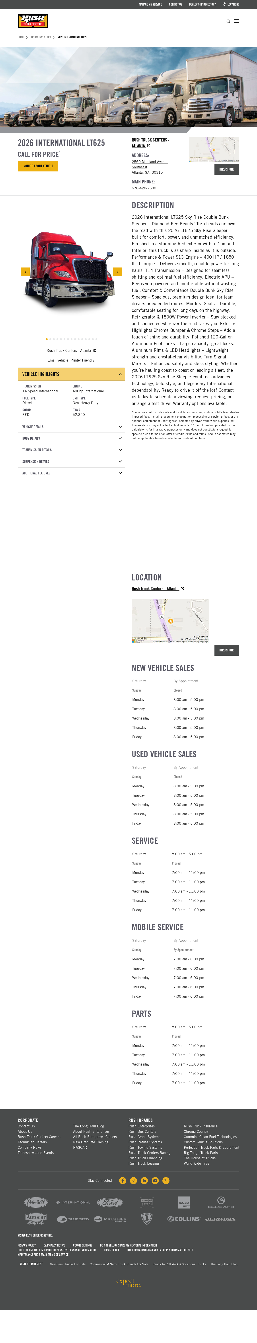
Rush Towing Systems (145, 1147)
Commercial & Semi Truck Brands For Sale (119, 1264)
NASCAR (80, 1147)
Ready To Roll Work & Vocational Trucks (179, 1264)
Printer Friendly (82, 360)
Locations (231, 4)
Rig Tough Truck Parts (201, 1153)
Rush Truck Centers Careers (39, 1137)
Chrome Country (196, 1131)
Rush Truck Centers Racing (149, 1153)
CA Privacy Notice (54, 1245)
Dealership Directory (202, 4)
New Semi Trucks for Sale (68, 1264)
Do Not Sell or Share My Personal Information (128, 1245)
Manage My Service (150, 4)
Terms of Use (111, 1250)
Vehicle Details (72, 427)
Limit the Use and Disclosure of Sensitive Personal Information (57, 1250)
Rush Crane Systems (144, 1137)
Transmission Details (72, 450)
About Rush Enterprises (91, 1131)
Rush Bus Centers (142, 1131)
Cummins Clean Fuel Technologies (210, 1137)
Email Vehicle (58, 360)
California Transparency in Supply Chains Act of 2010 (160, 1250)
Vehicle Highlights (72, 374)
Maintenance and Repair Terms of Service (43, 1254)
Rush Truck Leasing (143, 1163)
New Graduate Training (90, 1142)
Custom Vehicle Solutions (203, 1142)
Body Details (72, 438)
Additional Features (72, 473)
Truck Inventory (43, 37)
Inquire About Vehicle (38, 166)
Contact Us (175, 4)
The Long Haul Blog (88, 1126)
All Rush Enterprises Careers (95, 1137)
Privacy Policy (27, 1245)
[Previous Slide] (25, 271)
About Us (25, 1131)
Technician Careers (32, 1142)
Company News (29, 1147)
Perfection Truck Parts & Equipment (211, 1147)
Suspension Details (72, 462)
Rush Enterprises (141, 1126)
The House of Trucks (200, 1158)
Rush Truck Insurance (201, 1126)
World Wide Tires (196, 1163)
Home (23, 37)
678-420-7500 (144, 188)
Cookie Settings (82, 1245)
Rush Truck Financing (145, 1158)
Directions (226, 169)
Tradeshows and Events (36, 1153)
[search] (228, 22)
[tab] (47, 339)
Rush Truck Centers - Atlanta (71, 350)
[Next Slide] (117, 271)
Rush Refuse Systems (145, 1142)
